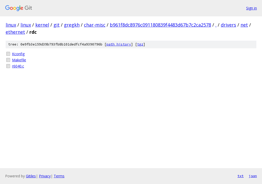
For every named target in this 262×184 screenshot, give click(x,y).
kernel (42, 25)
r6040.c (18, 66)
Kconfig (18, 53)
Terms (59, 176)
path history (118, 44)
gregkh (72, 25)
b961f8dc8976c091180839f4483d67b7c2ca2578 (160, 25)
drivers (228, 25)
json (253, 176)
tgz (140, 44)
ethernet (15, 32)
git (56, 25)
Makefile (19, 59)
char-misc (94, 25)
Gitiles (31, 176)
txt (240, 176)
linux (11, 25)
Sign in (251, 8)
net (244, 25)
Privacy (45, 176)
